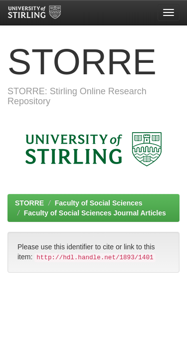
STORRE (29, 203)
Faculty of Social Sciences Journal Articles (95, 213)
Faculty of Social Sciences (99, 203)
